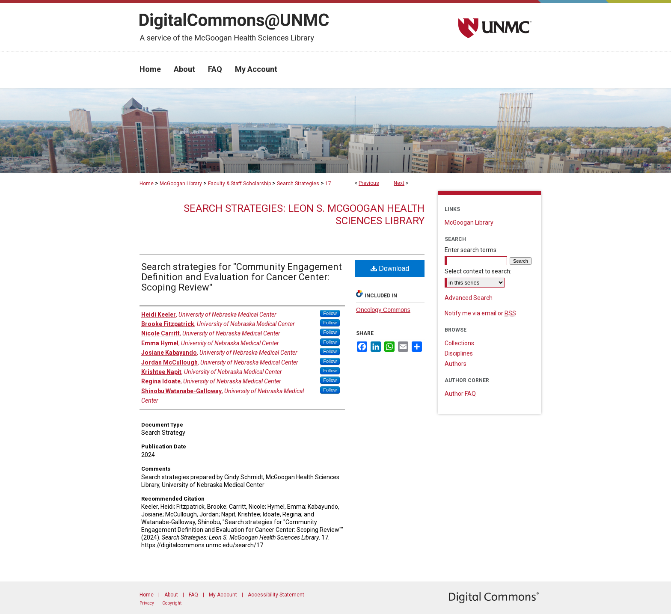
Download (390, 268)
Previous (369, 183)
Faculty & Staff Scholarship (239, 184)
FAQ (193, 595)
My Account (223, 595)
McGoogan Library (181, 184)
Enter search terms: (471, 249)
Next (399, 183)
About (171, 595)
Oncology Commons (383, 309)
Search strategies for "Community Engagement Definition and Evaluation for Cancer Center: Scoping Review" (241, 277)
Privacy (147, 603)
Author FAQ (460, 393)
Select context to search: (478, 271)
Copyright (171, 603)
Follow (330, 313)
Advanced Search (469, 297)
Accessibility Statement (276, 595)
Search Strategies (298, 184)
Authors (455, 363)
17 (328, 184)
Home (147, 184)
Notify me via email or (480, 313)
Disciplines (459, 353)
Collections (459, 343)
